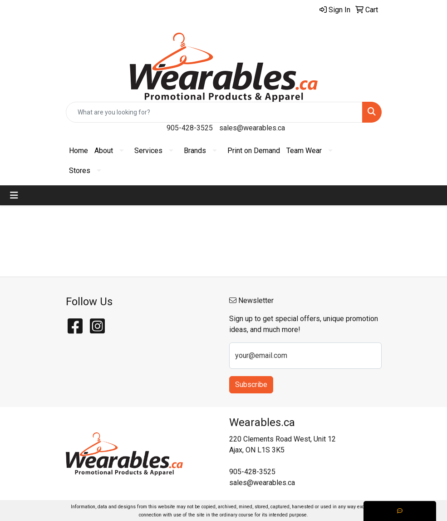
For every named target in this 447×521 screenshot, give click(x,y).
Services (148, 150)
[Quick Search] (214, 112)
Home (78, 150)
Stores (79, 170)
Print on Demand (253, 150)
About (103, 150)
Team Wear (304, 150)
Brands (195, 150)
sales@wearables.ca (252, 128)
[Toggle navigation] (14, 195)
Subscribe (251, 384)
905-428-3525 (190, 128)
